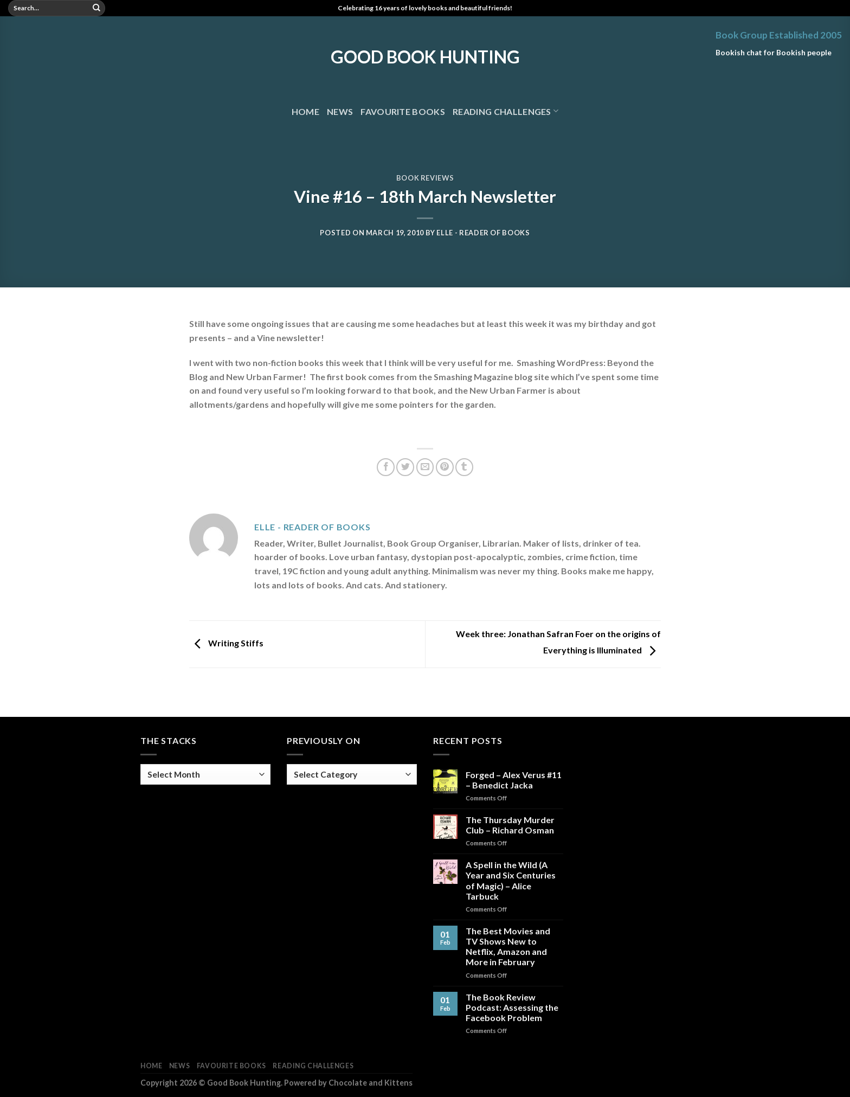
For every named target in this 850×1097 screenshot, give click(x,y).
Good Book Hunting (425, 57)
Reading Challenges (505, 111)
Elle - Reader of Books (483, 232)
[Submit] (96, 8)
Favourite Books (402, 111)
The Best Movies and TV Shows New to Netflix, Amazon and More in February (508, 946)
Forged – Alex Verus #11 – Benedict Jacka (514, 779)
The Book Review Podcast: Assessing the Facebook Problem (512, 1007)
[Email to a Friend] (425, 467)
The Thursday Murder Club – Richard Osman (510, 824)
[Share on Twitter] (405, 467)
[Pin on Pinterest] (445, 467)
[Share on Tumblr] (464, 467)
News (340, 111)
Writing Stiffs (226, 643)
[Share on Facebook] (386, 467)
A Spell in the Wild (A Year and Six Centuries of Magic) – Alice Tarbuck (511, 880)
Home (305, 111)
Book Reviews (425, 178)
